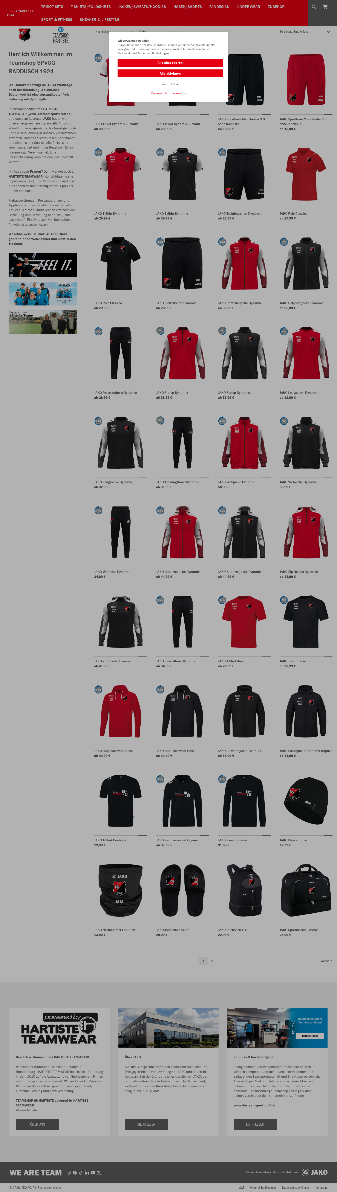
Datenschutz (159, 95)
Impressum (179, 95)
